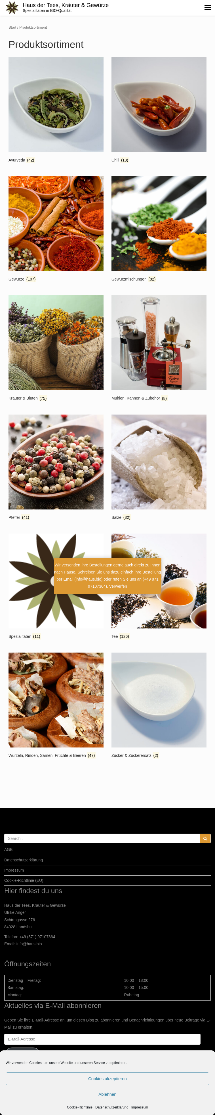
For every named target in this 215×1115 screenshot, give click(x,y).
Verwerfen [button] (118, 586)
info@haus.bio (29, 944)
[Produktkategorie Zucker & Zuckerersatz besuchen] (158, 706)
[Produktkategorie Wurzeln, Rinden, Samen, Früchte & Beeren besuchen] (56, 706)
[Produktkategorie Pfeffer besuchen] (56, 468)
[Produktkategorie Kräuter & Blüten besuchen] (56, 348)
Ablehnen (107, 1094)
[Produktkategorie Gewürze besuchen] (56, 229)
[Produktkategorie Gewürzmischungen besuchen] (158, 229)
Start (12, 27)
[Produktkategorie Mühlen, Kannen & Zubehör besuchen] (158, 348)
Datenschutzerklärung (111, 1107)
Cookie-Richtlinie (79, 1107)
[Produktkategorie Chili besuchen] (158, 110)
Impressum (139, 1107)
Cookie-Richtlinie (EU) (23, 880)
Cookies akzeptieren (107, 1078)
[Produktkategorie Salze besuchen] (158, 468)
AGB (8, 849)
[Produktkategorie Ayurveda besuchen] (56, 110)
